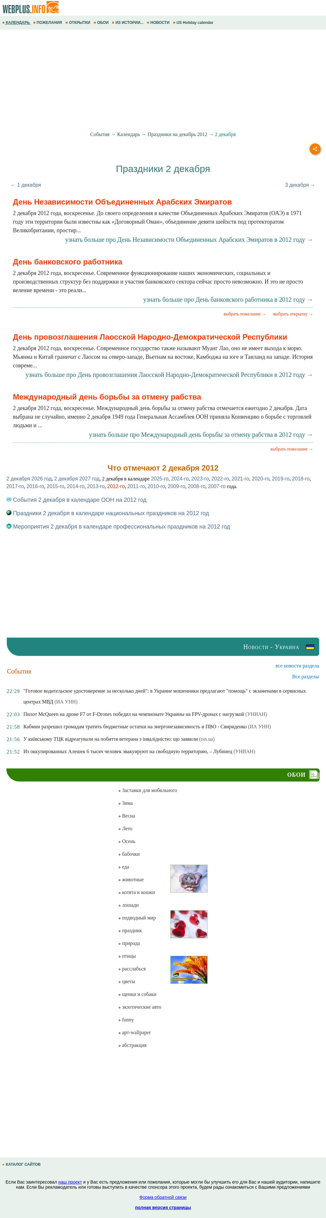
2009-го (176, 486)
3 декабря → (300, 185)
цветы (126, 981)
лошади (128, 905)
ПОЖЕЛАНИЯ (48, 22)
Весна (126, 815)
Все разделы (305, 676)
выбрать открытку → (293, 314)
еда (123, 866)
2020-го (260, 478)
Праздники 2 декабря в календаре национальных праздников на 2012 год (107, 513)
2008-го (196, 486)
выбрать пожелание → (244, 314)
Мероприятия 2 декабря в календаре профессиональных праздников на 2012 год (118, 526)
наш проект (70, 1182)
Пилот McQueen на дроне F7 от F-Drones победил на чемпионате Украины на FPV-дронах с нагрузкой (133, 714)
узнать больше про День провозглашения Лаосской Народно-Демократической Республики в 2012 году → (169, 374)
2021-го (240, 478)
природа (129, 943)
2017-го (15, 486)
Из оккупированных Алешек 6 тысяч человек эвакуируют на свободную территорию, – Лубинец (127, 751)
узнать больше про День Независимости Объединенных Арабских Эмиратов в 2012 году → (189, 239)
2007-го (216, 486)
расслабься (131, 968)
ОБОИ (102, 22)
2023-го (200, 478)
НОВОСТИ (159, 22)
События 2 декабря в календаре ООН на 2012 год (76, 500)
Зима (125, 803)
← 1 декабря (26, 185)
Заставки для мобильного (147, 790)
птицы (127, 956)
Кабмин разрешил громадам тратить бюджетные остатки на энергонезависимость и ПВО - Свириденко (134, 726)
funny (126, 1019)
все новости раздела (297, 665)
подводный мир (137, 917)
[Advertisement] (163, 80)
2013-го (95, 486)
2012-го (116, 486)
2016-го (35, 486)
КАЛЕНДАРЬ (16, 22)
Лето (125, 828)
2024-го (179, 478)
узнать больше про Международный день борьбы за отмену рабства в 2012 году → (201, 434)
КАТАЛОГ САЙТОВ (22, 1164)
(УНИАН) (256, 714)
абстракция (132, 1045)
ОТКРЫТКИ (78, 22)
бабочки (128, 854)
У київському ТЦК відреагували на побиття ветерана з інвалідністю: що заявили (110, 739)
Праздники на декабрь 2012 (177, 134)
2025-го (159, 478)
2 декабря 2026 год (29, 478)
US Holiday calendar (194, 22)
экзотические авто (139, 1007)
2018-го (300, 478)
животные (131, 879)
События (99, 134)
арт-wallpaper (134, 1032)
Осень (126, 841)
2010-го (156, 486)
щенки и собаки (137, 994)
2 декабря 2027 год (76, 478)
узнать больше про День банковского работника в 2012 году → (228, 299)
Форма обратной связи (163, 1197)
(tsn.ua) (207, 739)
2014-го (75, 486)
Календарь (128, 134)
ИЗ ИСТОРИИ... (128, 22)
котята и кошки (136, 892)
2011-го (136, 486)
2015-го (55, 486)
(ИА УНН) (65, 701)
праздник (130, 930)
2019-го (280, 478)
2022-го (220, 478)
